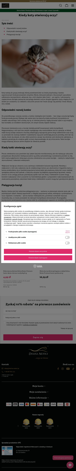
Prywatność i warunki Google (13, 219)
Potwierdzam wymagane (38, 258)
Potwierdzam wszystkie (38, 251)
